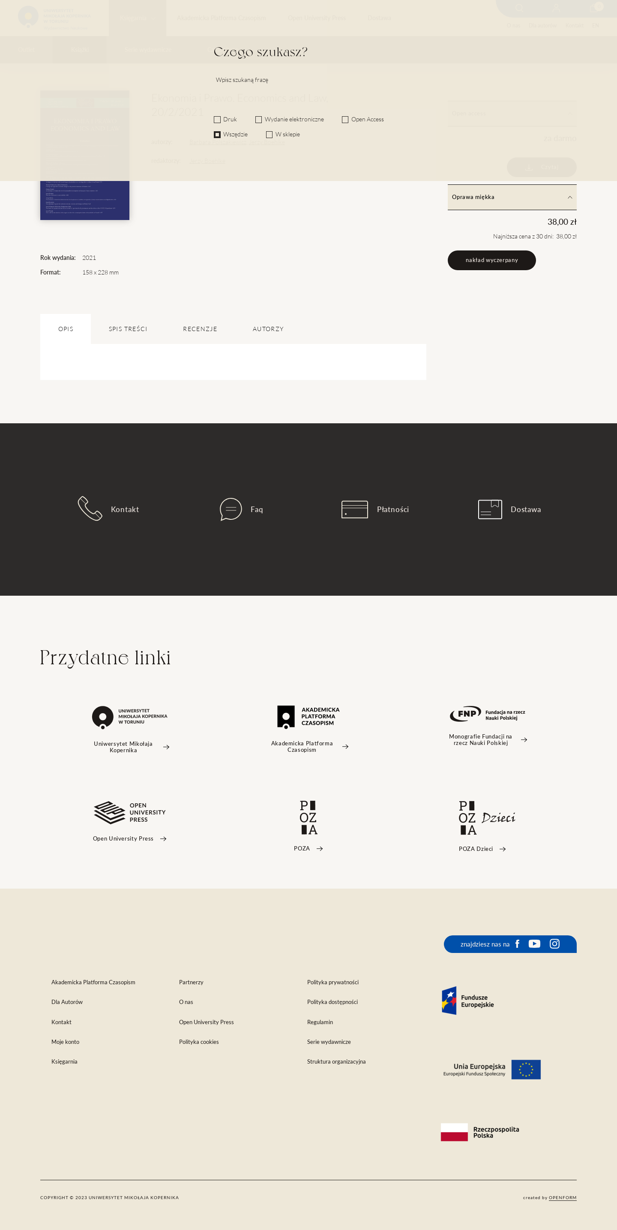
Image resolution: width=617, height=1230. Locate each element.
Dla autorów (543, 25)
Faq (242, 509)
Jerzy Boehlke (267, 142)
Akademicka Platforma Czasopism (221, 18)
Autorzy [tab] (268, 329)
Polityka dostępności (332, 1002)
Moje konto (65, 1042)
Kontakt (575, 25)
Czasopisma (222, 49)
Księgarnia (133, 18)
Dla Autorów (67, 1002)
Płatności (375, 509)
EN (595, 25)
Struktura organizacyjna (336, 1061)
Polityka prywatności (333, 982)
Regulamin (320, 1022)
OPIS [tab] (65, 329)
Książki (80, 49)
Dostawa (379, 18)
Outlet (26, 49)
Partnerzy (191, 982)
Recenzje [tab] (200, 329)
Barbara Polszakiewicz (217, 142)
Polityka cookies (199, 1042)
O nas (513, 25)
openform (563, 1197)
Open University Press (317, 18)
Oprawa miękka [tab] (512, 197)
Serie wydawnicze (148, 49)
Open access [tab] (512, 113)
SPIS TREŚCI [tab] (128, 329)
